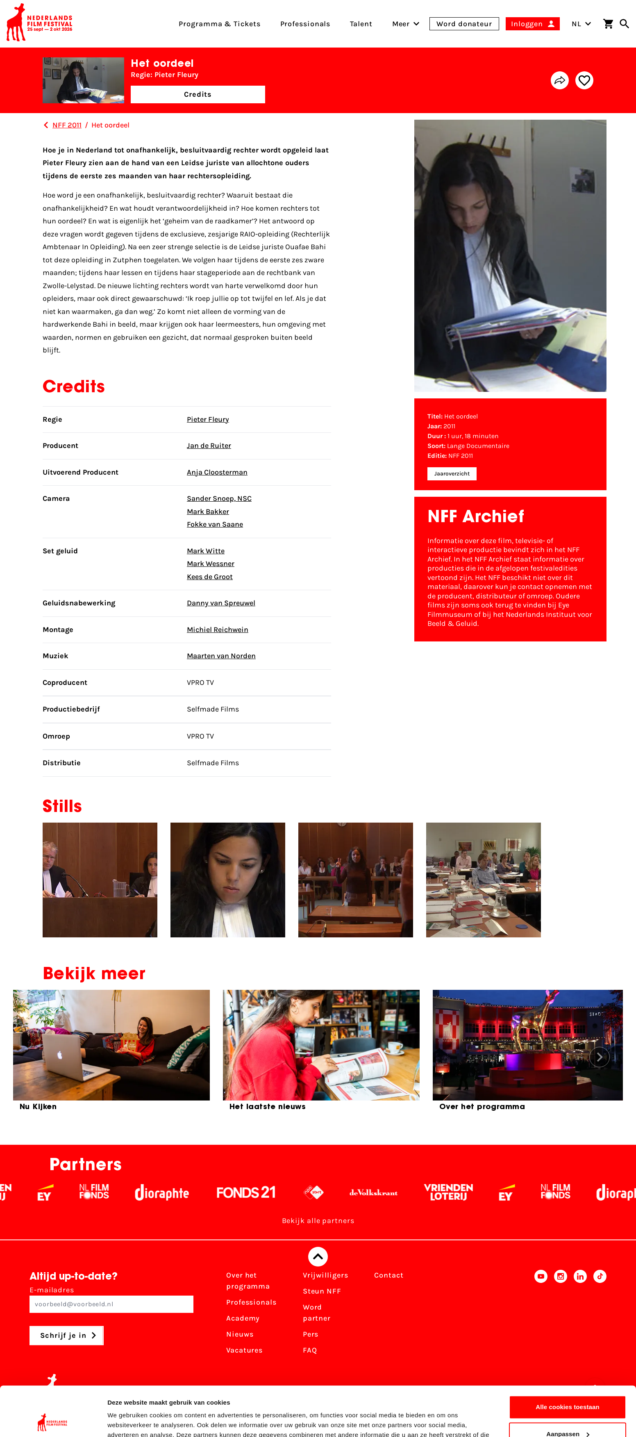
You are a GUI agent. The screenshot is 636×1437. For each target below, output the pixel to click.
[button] (599, 1057)
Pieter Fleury (208, 419)
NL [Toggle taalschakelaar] (581, 23)
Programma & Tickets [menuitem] (219, 23)
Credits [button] (198, 94)
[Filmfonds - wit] (107, 1192)
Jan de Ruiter (209, 445)
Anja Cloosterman (217, 472)
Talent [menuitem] (361, 23)
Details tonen (126, 1420)
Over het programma (248, 1281)
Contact (388, 1275)
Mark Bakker (208, 511)
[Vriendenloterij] (461, 1192)
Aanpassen (567, 1387)
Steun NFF (322, 1291)
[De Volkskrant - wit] (387, 1192)
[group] (111, 1054)
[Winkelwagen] (608, 24)
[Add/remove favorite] (584, 80)
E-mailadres (111, 1299)
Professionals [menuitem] (305, 23)
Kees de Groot (210, 576)
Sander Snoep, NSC (219, 498)
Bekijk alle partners (318, 1220)
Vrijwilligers (325, 1275)
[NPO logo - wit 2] (326, 1192)
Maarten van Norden (221, 655)
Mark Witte (206, 550)
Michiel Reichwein (217, 629)
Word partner (317, 1313)
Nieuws (239, 1334)
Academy (243, 1318)
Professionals (251, 1302)
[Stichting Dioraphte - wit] (175, 1192)
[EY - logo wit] (58, 1192)
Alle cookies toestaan (568, 1360)
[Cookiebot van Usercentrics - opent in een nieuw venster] (53, 1421)
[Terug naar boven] (318, 1256)
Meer (401, 23)
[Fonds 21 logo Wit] (259, 1192)
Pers (311, 1334)
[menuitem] (401, 23)
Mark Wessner (210, 563)
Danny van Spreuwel (221, 602)
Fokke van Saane (215, 524)
